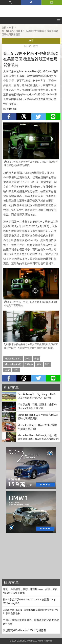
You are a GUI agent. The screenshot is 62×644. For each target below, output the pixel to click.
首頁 (4, 27)
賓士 (36, 358)
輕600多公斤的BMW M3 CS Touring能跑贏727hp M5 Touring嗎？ (29, 601)
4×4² (6, 177)
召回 (39, 364)
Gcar (8, 254)
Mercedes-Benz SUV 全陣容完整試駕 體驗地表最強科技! (38, 416)
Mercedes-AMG (13, 364)
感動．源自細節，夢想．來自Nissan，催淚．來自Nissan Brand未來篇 (30, 591)
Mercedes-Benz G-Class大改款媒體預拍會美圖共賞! (37, 427)
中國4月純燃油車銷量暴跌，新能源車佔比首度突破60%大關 (31, 622)
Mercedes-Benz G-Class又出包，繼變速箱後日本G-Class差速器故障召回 (38, 437)
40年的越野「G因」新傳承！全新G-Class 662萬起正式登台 (37, 406)
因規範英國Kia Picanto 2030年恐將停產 (24, 630)
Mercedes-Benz (13, 358)
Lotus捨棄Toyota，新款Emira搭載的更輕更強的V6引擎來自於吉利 (30, 611)
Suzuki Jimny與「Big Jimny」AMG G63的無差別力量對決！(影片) (36, 396)
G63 (52, 172)
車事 (11, 27)
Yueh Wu (12, 108)
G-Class (26, 172)
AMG (27, 358)
